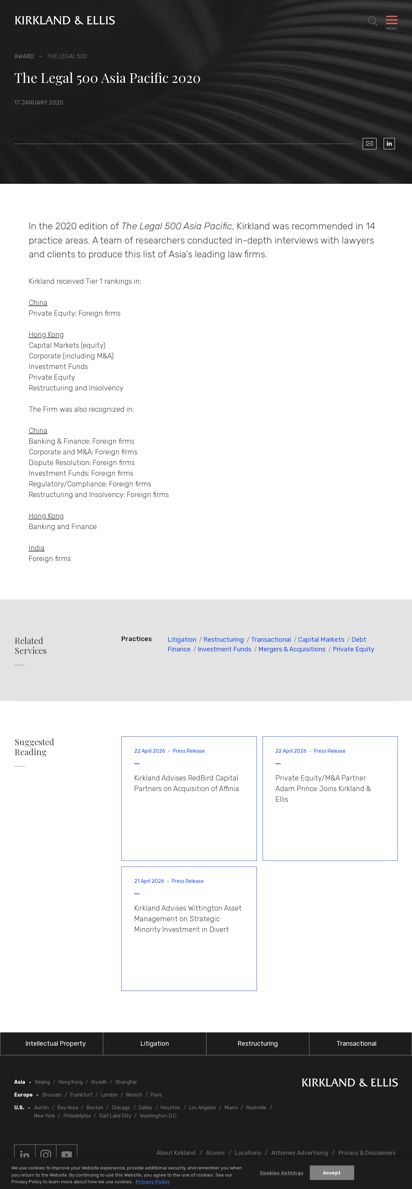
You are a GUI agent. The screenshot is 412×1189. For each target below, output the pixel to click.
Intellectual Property (55, 1043)
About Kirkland (176, 1153)
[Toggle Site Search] (373, 21)
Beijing (42, 1082)
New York (44, 1116)
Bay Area (67, 1108)
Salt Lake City (115, 1116)
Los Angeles (202, 1108)
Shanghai (126, 1082)
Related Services (30, 645)
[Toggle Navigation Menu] (392, 21)
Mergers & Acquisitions (291, 649)
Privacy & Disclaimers (367, 1153)
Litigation (181, 640)
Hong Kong (71, 1082)
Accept (332, 1173)
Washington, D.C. (158, 1116)
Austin (41, 1108)
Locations (248, 1153)
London (109, 1095)
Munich (134, 1095)
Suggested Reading (34, 747)
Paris (156, 1095)
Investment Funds (224, 649)
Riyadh (99, 1082)
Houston (170, 1108)
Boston (95, 1108)
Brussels (52, 1095)
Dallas (145, 1108)
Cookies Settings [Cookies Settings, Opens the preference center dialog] (281, 1173)
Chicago (121, 1108)
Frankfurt (81, 1095)
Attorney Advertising (299, 1153)
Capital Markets (321, 640)
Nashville (256, 1108)
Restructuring (223, 640)
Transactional (271, 640)
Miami (231, 1108)
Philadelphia (77, 1116)
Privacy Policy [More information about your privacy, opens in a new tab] (153, 1182)
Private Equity (353, 649)
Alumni (215, 1153)
